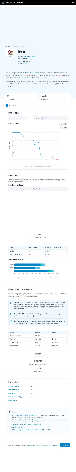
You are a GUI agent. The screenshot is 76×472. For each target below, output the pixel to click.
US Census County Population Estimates (25, 432)
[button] (73, 2)
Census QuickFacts (18, 439)
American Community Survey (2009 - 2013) (26, 437)
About (48, 457)
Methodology (54, 457)
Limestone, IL (20, 413)
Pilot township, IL (20, 402)
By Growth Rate (45, 118)
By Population (30, 118)
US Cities (8, 47)
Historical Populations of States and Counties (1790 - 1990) (31, 442)
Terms (37, 457)
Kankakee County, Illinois (31, 73)
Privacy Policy (31, 457)
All (61, 128)
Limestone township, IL (20, 409)
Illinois (16, 47)
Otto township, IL (20, 398)
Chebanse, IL (20, 405)
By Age (37, 118)
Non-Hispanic (43, 194)
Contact (43, 457)
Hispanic (34, 194)
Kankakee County (30, 56)
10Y (65, 128)
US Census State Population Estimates (25, 427)
